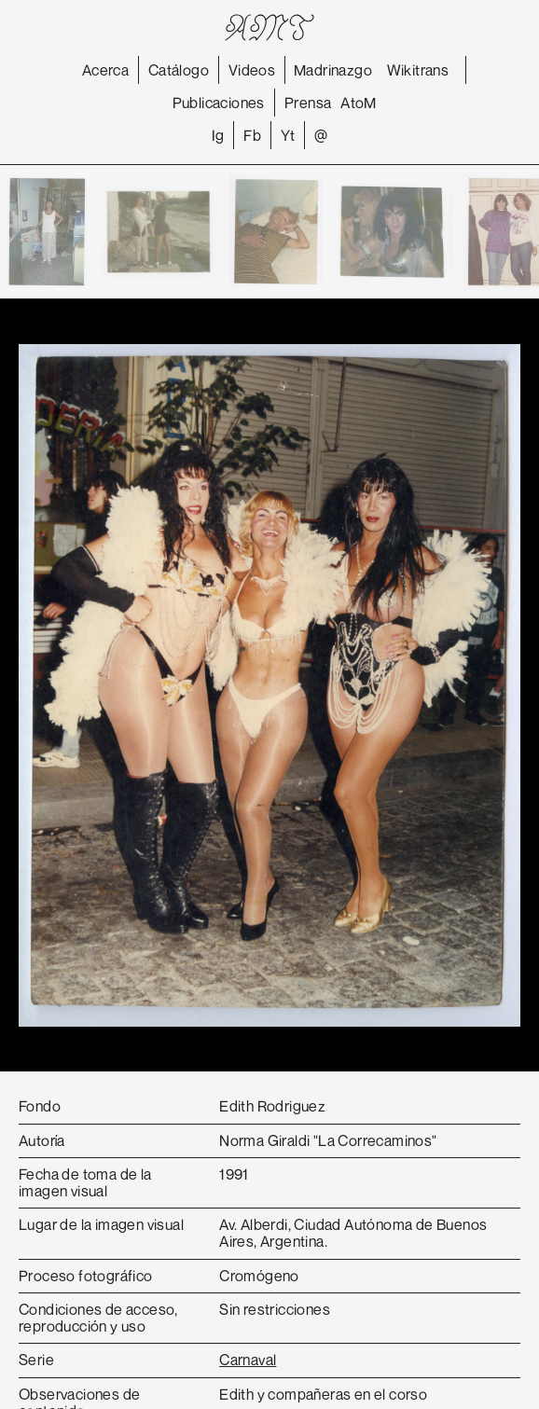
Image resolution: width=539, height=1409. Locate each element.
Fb (252, 135)
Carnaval (247, 1359)
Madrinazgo (333, 70)
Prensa (307, 102)
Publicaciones (219, 102)
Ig (218, 135)
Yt (288, 135)
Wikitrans (418, 70)
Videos (251, 70)
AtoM (358, 102)
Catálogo (178, 70)
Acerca (105, 70)
